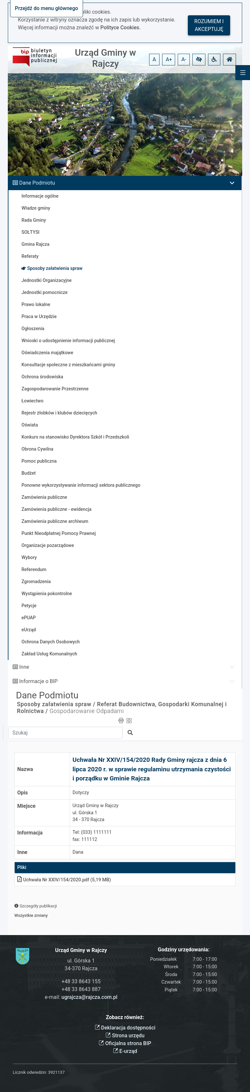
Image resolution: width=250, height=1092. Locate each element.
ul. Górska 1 (81, 961)
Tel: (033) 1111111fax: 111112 (92, 836)
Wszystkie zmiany (31, 915)
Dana (78, 852)
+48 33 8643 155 (81, 981)
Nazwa (25, 769)
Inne (24, 667)
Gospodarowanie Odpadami (86, 711)
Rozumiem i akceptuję (209, 25)
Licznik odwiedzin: (30, 1072)
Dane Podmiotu (37, 183)
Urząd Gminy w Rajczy (105, 58)
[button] (198, 59)
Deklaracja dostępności (125, 1028)
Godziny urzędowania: (183, 949)
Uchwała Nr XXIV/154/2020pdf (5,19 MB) (64, 880)
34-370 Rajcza (81, 968)
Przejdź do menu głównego (46, 8)
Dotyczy (81, 792)
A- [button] (183, 59)
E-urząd (125, 1051)
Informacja (30, 833)
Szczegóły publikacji (35, 905)
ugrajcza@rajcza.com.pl (90, 997)
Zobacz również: (125, 1017)
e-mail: (81, 997)
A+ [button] (169, 59)
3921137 (56, 1072)
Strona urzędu (125, 1035)
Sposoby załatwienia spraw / (56, 704)
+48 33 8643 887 (81, 989)
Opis (22, 793)
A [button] (154, 59)
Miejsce (26, 806)
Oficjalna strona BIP (125, 1043)
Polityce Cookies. (120, 27)
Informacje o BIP (38, 681)
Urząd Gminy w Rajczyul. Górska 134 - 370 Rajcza (95, 812)
